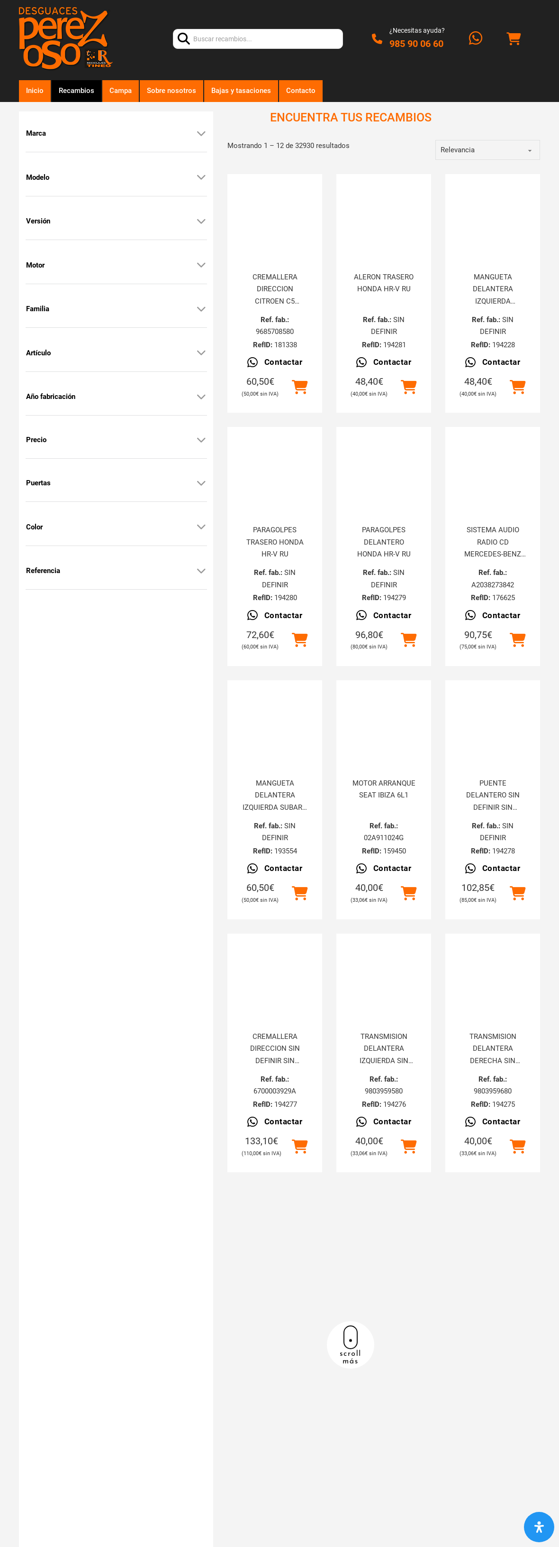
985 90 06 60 (416, 43)
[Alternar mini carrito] (513, 39)
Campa (120, 90)
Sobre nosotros (171, 90)
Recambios (76, 90)
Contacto (301, 90)
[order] (487, 150)
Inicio (35, 90)
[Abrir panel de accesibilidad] (539, 1527)
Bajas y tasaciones (241, 90)
